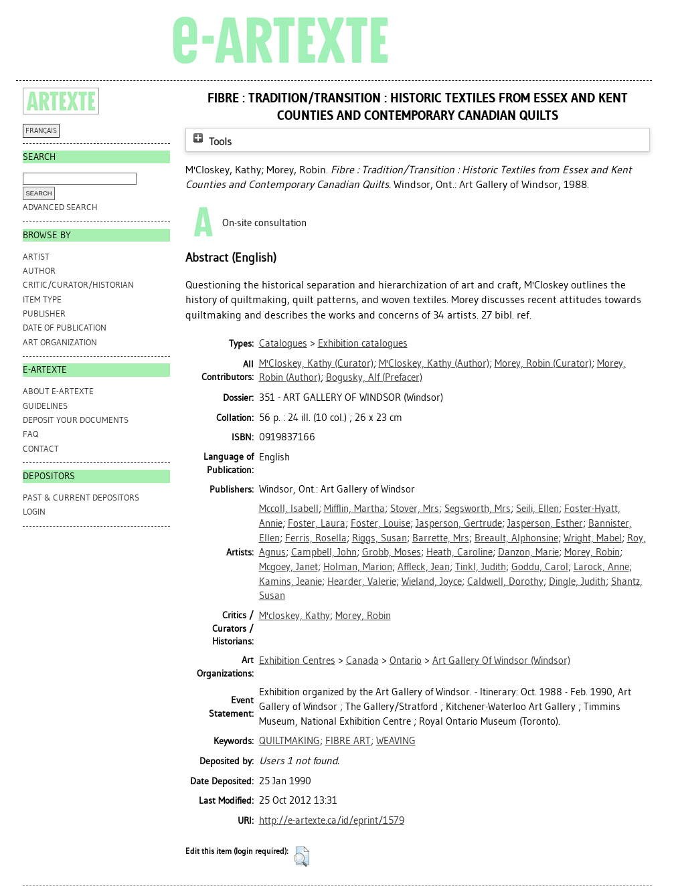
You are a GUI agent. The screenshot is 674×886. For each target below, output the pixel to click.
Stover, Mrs (414, 509)
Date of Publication (64, 328)
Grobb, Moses (391, 552)
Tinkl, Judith (480, 567)
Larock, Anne (601, 567)
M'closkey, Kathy (294, 616)
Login (34, 512)
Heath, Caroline (459, 552)
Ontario (406, 660)
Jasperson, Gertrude (459, 523)
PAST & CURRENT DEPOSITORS (81, 498)
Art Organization (60, 342)
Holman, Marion (357, 567)
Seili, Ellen (537, 509)
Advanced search (60, 207)
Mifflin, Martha (354, 509)
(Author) (434, 363)
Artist (36, 257)
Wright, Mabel (593, 538)
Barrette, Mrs (440, 538)
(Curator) (316, 363)
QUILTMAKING (289, 741)
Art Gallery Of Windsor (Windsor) (501, 660)
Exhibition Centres (297, 660)
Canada (362, 660)
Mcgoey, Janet (288, 567)
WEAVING (396, 741)
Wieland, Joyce (432, 581)
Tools (211, 141)
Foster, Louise (380, 523)
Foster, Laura (316, 523)
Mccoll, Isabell (289, 509)
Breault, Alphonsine (516, 538)
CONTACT (41, 449)
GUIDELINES (45, 406)
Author (39, 271)
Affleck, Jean (424, 567)
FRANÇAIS (41, 130)
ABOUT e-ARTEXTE (58, 391)
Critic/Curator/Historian (78, 285)
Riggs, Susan (379, 538)
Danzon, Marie (528, 552)
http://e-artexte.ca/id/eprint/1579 (331, 820)
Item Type (42, 299)
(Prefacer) (374, 377)
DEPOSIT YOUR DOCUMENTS (76, 420)
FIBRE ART (348, 741)
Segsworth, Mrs (477, 509)
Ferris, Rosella (316, 538)
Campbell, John (324, 552)
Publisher (44, 313)
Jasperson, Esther (545, 523)
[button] (301, 856)
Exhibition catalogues (363, 343)
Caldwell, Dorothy (505, 581)
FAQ (30, 434)
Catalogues (283, 343)
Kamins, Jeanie (290, 581)
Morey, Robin (592, 552)
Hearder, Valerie (361, 581)
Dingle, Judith (577, 581)
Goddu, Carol (539, 567)
